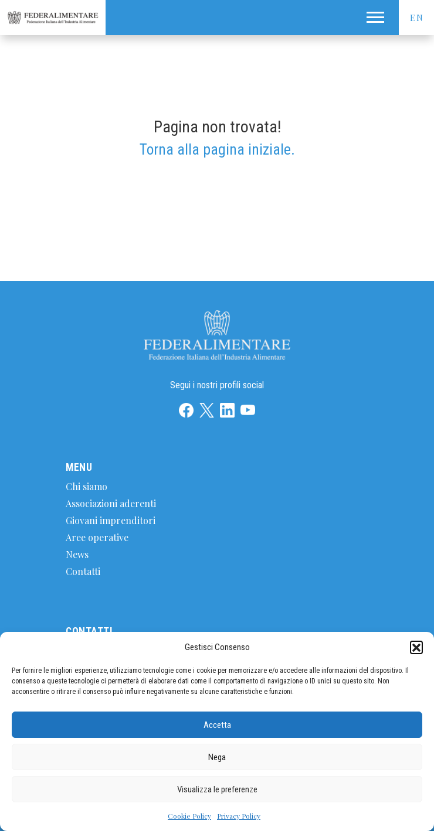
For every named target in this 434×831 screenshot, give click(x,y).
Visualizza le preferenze (217, 789)
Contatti (83, 571)
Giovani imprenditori (110, 520)
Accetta (217, 725)
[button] (416, 647)
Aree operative (97, 537)
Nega (217, 757)
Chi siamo (86, 486)
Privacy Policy (238, 815)
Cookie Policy (189, 815)
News (77, 554)
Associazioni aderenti (111, 503)
